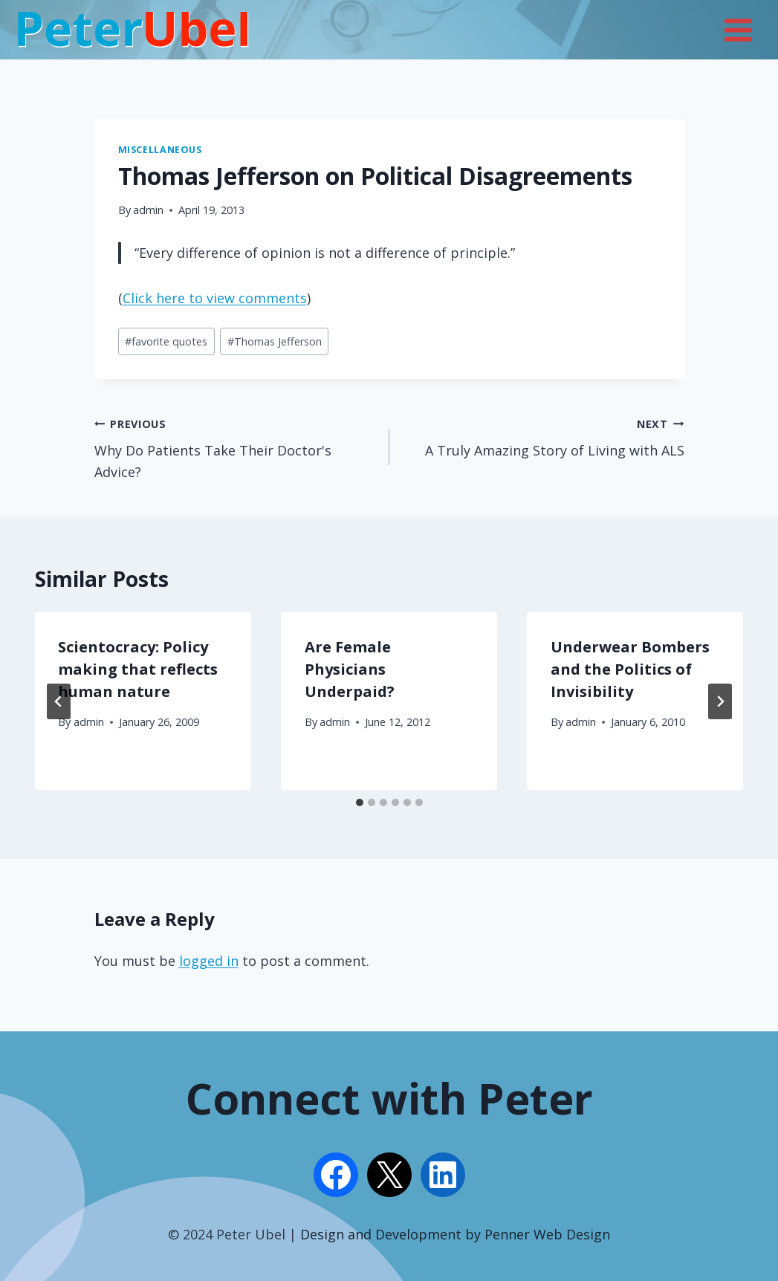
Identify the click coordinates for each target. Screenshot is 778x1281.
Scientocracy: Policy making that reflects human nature (138, 669)
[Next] (720, 701)
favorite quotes (166, 341)
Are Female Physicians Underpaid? (350, 669)
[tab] (359, 802)
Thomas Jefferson (274, 341)
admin (148, 210)
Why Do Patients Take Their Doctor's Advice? (235, 446)
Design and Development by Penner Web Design (455, 1234)
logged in (209, 961)
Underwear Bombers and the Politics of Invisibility (630, 669)
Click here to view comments (215, 298)
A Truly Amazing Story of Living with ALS (543, 436)
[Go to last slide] (59, 701)
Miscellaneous (160, 149)
